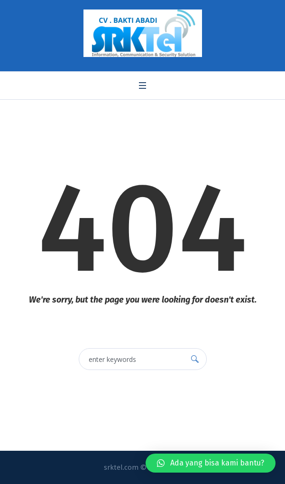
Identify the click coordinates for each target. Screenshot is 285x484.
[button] (211, 463)
